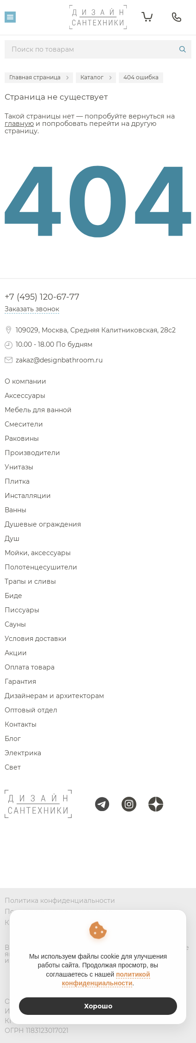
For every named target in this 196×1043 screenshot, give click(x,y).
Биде (13, 596)
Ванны (15, 510)
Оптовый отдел (31, 710)
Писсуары (22, 610)
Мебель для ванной (38, 410)
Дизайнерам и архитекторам (54, 696)
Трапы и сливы (30, 581)
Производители (32, 453)
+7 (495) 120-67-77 (42, 297)
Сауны (15, 624)
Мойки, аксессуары (38, 553)
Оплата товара (30, 667)
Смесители (24, 424)
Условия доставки (36, 638)
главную (19, 123)
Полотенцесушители (41, 567)
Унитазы (19, 467)
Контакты (21, 724)
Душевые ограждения (43, 524)
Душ (12, 538)
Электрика (23, 753)
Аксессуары (25, 395)
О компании (25, 381)
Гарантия (20, 681)
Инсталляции (28, 496)
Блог (13, 739)
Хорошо (98, 1006)
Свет (13, 767)
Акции (16, 653)
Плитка (17, 481)
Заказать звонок (32, 309)
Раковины (22, 438)
